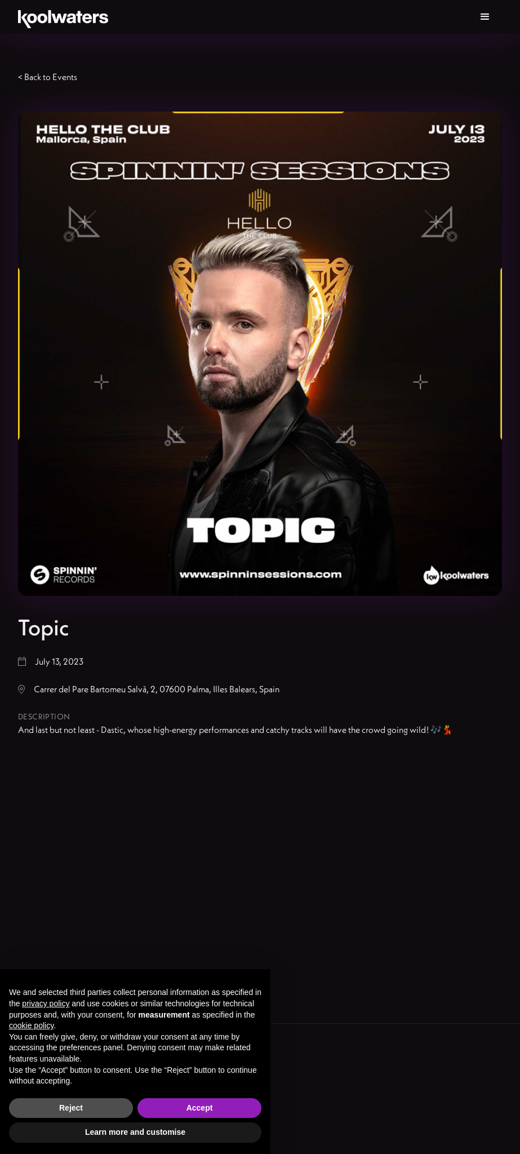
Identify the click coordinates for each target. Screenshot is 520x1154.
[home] (63, 17)
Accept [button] (199, 1107)
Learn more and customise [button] (135, 1132)
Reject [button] (71, 1107)
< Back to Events (47, 76)
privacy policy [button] (45, 1003)
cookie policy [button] (31, 1025)
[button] (485, 17)
